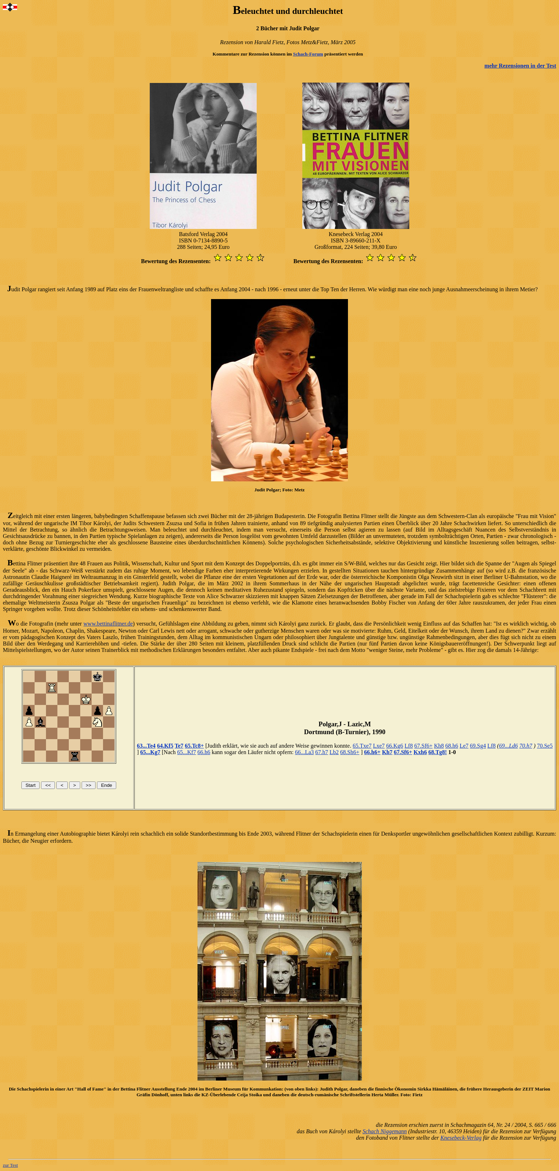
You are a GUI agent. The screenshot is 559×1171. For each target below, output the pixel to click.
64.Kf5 (165, 746)
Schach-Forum (308, 54)
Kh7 (387, 752)
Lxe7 (379, 746)
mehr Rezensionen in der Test (520, 66)
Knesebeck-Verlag (461, 1138)
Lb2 (334, 752)
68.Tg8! (437, 752)
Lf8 (409, 746)
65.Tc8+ (194, 746)
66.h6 (204, 752)
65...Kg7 (150, 752)
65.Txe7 (362, 746)
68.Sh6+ (349, 752)
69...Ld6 (508, 746)
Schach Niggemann (385, 1131)
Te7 (179, 746)
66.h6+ (372, 752)
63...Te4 (146, 746)
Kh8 (439, 746)
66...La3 (304, 752)
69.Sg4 (478, 746)
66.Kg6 (394, 746)
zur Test (10, 1165)
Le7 (464, 746)
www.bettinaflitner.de (108, 624)
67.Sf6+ (423, 746)
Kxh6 (420, 752)
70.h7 (525, 746)
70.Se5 (545, 746)
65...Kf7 (186, 752)
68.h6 (451, 746)
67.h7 (321, 752)
